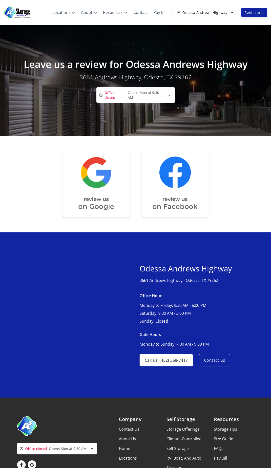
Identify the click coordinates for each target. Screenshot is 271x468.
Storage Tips (225, 429)
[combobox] (135, 95)
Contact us (214, 360)
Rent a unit (254, 12)
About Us (127, 439)
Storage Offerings (183, 429)
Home (124, 448)
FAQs (218, 448)
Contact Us (129, 429)
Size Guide (223, 439)
